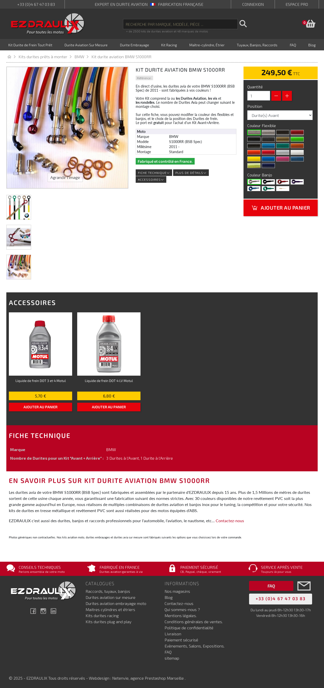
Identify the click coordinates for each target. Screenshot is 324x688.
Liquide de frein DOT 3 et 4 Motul (40, 380)
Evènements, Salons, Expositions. (195, 645)
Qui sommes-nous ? (182, 608)
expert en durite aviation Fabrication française (149, 4)
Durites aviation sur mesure (110, 596)
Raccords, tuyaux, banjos (108, 590)
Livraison (173, 633)
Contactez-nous (230, 519)
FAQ (168, 651)
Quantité (255, 86)
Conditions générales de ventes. (194, 620)
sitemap (172, 657)
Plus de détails (191, 172)
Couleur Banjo (260, 174)
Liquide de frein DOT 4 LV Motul (109, 380)
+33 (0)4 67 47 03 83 (36, 4)
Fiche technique (154, 172)
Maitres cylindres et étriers (110, 608)
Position (255, 105)
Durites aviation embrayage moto (116, 602)
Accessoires (151, 178)
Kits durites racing (102, 614)
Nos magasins (177, 590)
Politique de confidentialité (189, 626)
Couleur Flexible (262, 124)
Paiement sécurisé (181, 639)
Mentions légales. (181, 614)
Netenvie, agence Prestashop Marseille (148, 677)
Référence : (144, 77)
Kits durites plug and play (108, 620)
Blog (169, 596)
